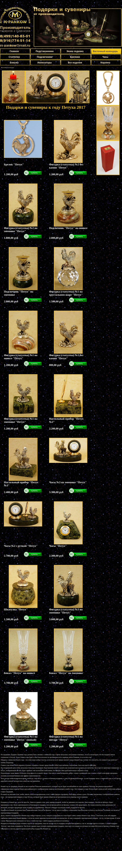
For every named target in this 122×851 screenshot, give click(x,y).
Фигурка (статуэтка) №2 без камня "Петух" (66, 166)
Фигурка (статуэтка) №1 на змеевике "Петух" (20, 420)
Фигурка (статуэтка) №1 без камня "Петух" (66, 357)
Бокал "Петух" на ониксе (19, 673)
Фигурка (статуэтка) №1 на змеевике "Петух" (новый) (20, 738)
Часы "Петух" (58, 545)
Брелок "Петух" (14, 164)
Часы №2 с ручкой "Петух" (21, 545)
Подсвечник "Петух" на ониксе (68, 228)
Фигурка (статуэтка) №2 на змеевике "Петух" (20, 230)
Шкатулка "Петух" (16, 609)
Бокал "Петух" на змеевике (66, 673)
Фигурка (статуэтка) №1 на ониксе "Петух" (20, 357)
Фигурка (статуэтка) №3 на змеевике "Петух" (66, 611)
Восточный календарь (7, 67)
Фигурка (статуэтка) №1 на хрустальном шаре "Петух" (66, 293)
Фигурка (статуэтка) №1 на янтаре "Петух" (66, 738)
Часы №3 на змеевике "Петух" (68, 482)
